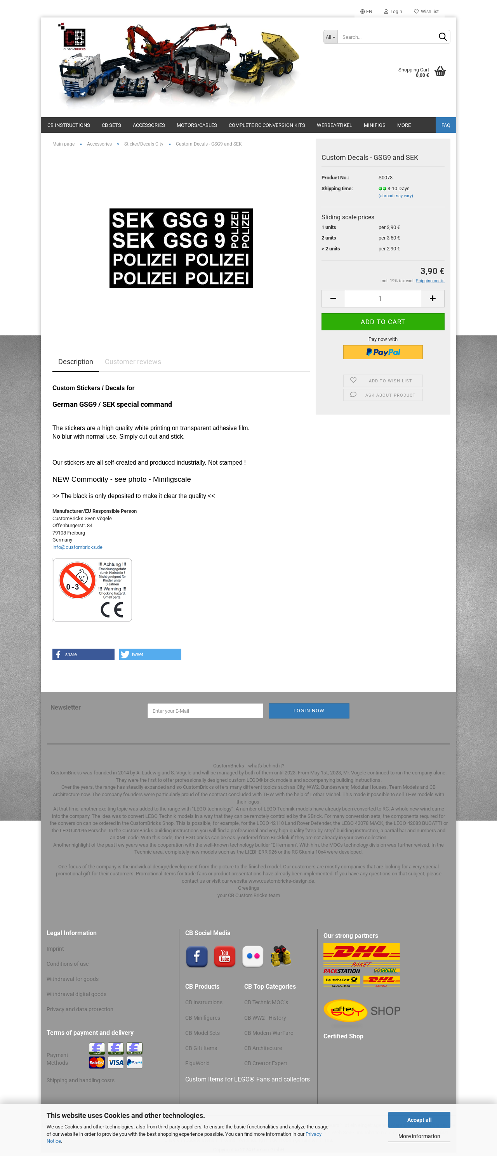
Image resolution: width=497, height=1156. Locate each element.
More (404, 125)
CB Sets (111, 125)
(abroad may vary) (396, 195)
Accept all (419, 1120)
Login (393, 11)
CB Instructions (68, 125)
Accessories (149, 125)
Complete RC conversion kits (267, 125)
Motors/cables (197, 125)
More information (419, 1136)
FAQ (445, 125)
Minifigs (375, 125)
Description (75, 362)
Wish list (426, 11)
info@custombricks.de (77, 547)
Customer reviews (133, 362)
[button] (83, 654)
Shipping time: (337, 188)
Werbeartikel (334, 125)
